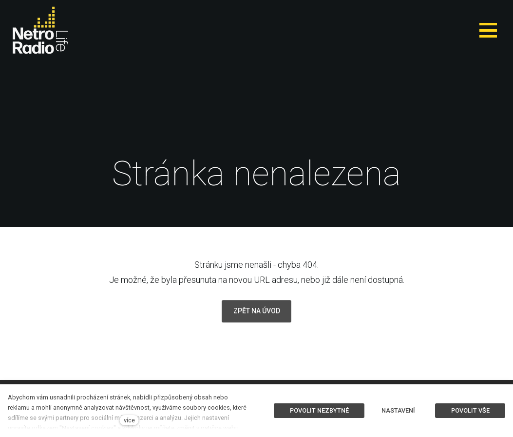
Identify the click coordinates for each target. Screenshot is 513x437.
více (129, 420)
